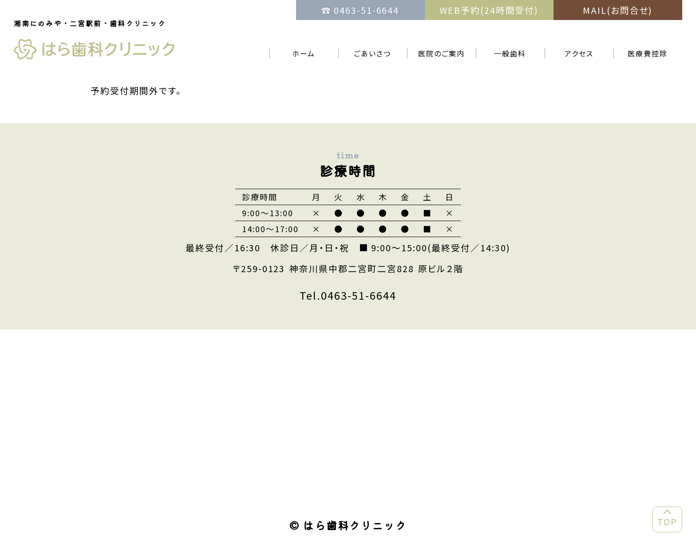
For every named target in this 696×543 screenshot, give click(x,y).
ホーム (303, 53)
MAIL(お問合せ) (618, 10)
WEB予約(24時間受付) (488, 10)
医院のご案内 (441, 53)
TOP (667, 521)
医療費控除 (648, 53)
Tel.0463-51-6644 (348, 295)
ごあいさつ (372, 53)
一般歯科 (510, 53)
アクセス (579, 53)
